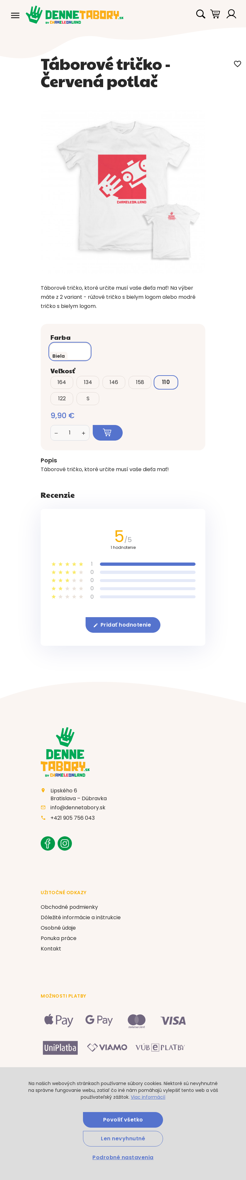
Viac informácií (148, 1097)
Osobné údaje (58, 928)
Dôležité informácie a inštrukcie (81, 917)
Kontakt (51, 948)
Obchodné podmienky (69, 907)
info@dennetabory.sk (77, 807)
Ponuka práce (58, 938)
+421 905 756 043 (72, 818)
